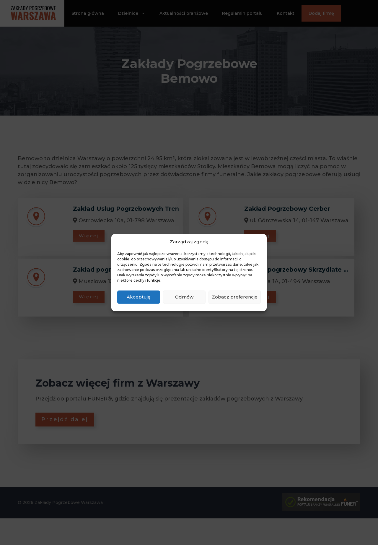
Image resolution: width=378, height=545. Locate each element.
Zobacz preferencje (235, 297)
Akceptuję (138, 297)
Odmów (184, 297)
